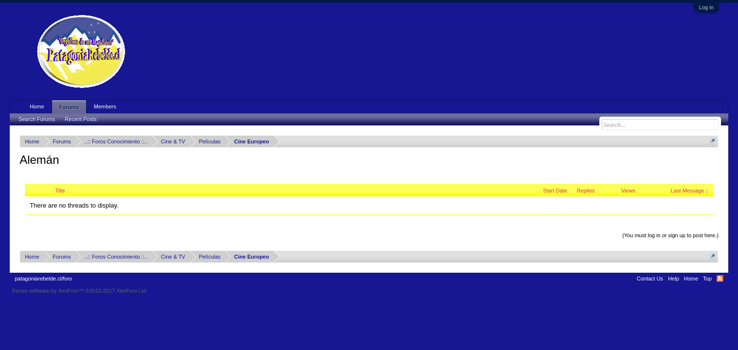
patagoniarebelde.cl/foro (43, 278)
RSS (720, 278)
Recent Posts (80, 119)
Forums (69, 107)
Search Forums (36, 119)
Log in (706, 7)
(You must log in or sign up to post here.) (670, 235)
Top (707, 278)
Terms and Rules (705, 291)
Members (105, 106)
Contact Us (650, 278)
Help (673, 278)
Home (37, 106)
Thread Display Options (369, 224)
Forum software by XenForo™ (79, 291)
